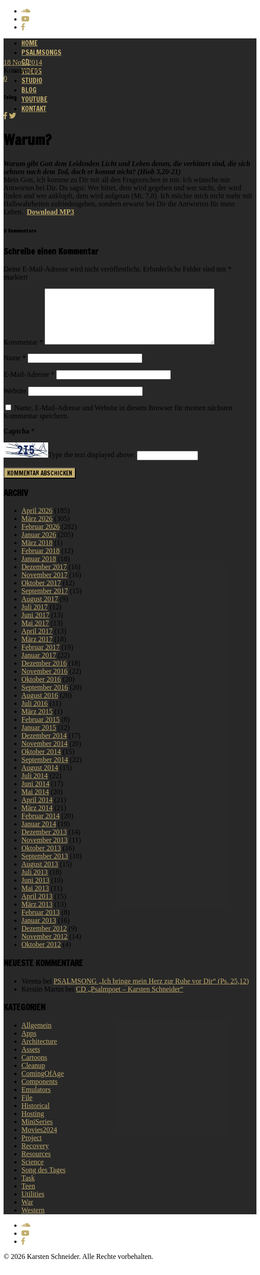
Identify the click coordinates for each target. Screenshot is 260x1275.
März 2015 (37, 722)
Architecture (39, 1052)
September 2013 (44, 867)
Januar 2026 (38, 545)
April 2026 (37, 521)
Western (33, 1221)
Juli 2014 (34, 786)
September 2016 (44, 698)
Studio (31, 80)
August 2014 (39, 778)
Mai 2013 (35, 899)
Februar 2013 (40, 923)
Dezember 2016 (44, 674)
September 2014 (44, 770)
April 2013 (37, 907)
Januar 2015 (38, 738)
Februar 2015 (40, 730)
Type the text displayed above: (91, 466)
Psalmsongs (41, 52)
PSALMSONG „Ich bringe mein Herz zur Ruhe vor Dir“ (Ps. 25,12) (151, 992)
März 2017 (37, 650)
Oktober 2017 (41, 593)
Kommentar (23, 353)
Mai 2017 (35, 634)
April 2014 (37, 810)
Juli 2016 (34, 714)
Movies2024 (39, 1140)
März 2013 (37, 915)
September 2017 (44, 601)
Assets (30, 1060)
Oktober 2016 (41, 690)
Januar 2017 (38, 666)
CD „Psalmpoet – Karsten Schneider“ (129, 1000)
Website (15, 401)
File (27, 1108)
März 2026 (37, 529)
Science (32, 1172)
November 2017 (44, 585)
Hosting (32, 1124)
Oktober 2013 (41, 858)
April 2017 (37, 642)
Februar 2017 (40, 658)
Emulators (36, 1100)
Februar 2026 (40, 537)
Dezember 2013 (44, 842)
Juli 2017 (34, 617)
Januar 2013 (38, 931)
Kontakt (33, 108)
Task (28, 1188)
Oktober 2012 (41, 955)
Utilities (33, 1204)
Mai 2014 (35, 802)
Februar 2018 (40, 561)
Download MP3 (50, 212)
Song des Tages (43, 1180)
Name (15, 368)
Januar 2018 (38, 569)
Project (31, 1148)
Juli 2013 (34, 883)
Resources (36, 1164)
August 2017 (39, 609)
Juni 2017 (35, 625)
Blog (29, 90)
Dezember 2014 (44, 746)
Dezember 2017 (44, 577)
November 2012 (44, 947)
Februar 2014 (40, 826)
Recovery (35, 1156)
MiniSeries (37, 1132)
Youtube (34, 99)
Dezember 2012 (44, 939)
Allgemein (36, 1036)
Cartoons (34, 1068)
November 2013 (44, 850)
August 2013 (39, 875)
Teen (28, 1196)
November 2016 (44, 682)
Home (29, 43)
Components (39, 1092)
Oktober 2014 (41, 762)
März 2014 (37, 818)
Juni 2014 (35, 794)
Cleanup (33, 1076)
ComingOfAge (42, 1084)
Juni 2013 (35, 891)
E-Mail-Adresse (29, 385)
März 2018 (37, 553)
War (27, 1213)
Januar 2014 (38, 834)
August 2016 (39, 706)
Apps (29, 1044)
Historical (35, 1116)
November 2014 (44, 754)
